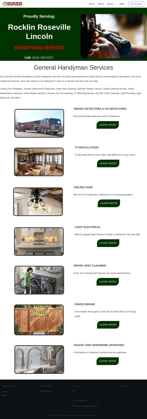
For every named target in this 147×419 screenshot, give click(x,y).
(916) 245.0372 (42, 57)
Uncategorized (45, 391)
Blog (4, 395)
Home (5, 392)
